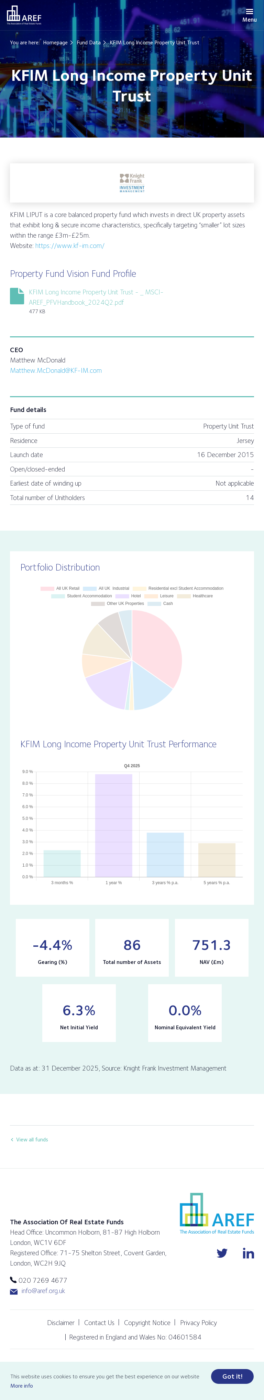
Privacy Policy (198, 1322)
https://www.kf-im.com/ (69, 245)
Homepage (55, 42)
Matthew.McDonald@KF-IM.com (56, 370)
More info (21, 1385)
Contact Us (99, 1322)
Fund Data (89, 42)
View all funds (32, 1139)
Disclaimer (61, 1322)
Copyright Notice (147, 1322)
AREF (24, 15)
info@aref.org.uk (37, 1291)
